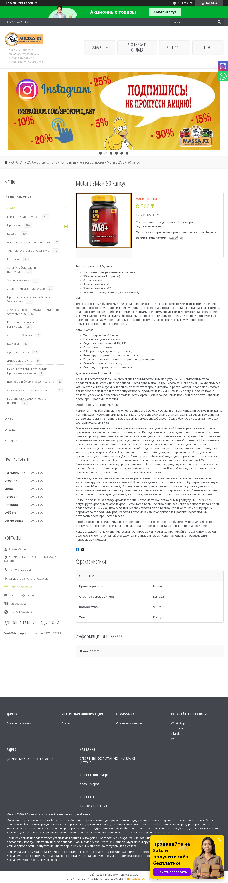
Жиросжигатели (18, 280)
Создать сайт (14, 3)
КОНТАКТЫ (175, 47)
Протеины (14, 225)
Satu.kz (134, 875)
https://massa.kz (21, 587)
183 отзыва (185, 3)
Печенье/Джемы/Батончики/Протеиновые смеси (27, 371)
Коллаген (13, 343)
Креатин (12, 234)
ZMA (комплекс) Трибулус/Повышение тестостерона (65, 162)
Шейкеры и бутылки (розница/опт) (30, 382)
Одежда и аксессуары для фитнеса (31, 390)
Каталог (10, 207)
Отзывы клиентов (129, 723)
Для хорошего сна (19, 360)
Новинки (10, 440)
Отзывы (10, 429)
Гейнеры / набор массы (23, 217)
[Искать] (219, 22)
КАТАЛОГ (97, 47)
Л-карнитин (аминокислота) (26, 289)
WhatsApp (178, 723)
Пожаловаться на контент (144, 879)
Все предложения (19, 723)
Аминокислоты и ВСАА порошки (29, 242)
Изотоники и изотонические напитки (26, 400)
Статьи (66, 723)
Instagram (178, 728)
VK (173, 739)
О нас (8, 418)
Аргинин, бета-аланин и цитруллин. (23, 269)
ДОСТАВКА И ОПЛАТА (137, 47)
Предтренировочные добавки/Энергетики (28, 299)
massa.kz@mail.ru (22, 595)
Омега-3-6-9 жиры (19, 335)
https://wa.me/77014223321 (45, 633)
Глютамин (14, 259)
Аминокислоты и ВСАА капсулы (28, 251)
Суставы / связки (18, 352)
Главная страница (17, 196)
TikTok (175, 733)
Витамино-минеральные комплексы (24, 324)
